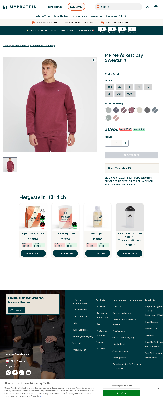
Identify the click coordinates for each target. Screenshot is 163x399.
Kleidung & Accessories (102, 315)
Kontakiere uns (79, 316)
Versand (76, 343)
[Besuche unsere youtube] (28, 372)
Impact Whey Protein (33, 233)
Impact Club (151, 328)
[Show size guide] (132, 74)
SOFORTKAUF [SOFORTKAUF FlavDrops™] (97, 253)
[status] (116, 143)
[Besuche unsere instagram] (8, 372)
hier (41, 396)
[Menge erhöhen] (125, 143)
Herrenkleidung (79, 16)
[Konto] (147, 7)
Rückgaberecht (80, 329)
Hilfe (74, 323)
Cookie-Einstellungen (17, 354)
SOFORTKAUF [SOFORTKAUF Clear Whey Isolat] (65, 253)
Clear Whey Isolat (65, 233)
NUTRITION (55, 7)
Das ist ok (121, 393)
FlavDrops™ (97, 233)
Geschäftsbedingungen (124, 337)
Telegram (149, 335)
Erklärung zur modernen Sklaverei (124, 321)
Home (6, 45)
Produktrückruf (79, 349)
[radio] (109, 87)
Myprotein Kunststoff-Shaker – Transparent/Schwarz (130, 236)
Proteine (100, 306)
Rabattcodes (151, 322)
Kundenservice (79, 309)
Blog (98, 324)
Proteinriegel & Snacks (102, 333)
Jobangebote (119, 357)
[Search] (98, 6)
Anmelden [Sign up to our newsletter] (16, 310)
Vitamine (100, 348)
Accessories (96, 16)
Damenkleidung (61, 16)
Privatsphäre (118, 331)
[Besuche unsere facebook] (15, 372)
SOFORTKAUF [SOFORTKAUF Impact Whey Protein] (33, 253)
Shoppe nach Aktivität (116, 16)
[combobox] (118, 6)
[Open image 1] (10, 164)
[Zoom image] (94, 60)
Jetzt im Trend (43, 16)
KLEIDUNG (76, 7)
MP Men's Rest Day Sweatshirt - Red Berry (33, 45)
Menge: (109, 136)
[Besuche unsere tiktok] (21, 372)
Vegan (99, 342)
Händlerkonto (119, 344)
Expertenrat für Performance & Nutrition (126, 366)
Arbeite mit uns (120, 351)
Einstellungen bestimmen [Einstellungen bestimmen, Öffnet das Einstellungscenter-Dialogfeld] (121, 386)
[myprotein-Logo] (19, 6)
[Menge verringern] (108, 143)
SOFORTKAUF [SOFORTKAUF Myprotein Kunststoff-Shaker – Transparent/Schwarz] (129, 253)
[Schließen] (159, 389)
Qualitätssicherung (121, 313)
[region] (81, 389)
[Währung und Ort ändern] (33, 361)
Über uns (116, 306)
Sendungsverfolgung (82, 336)
